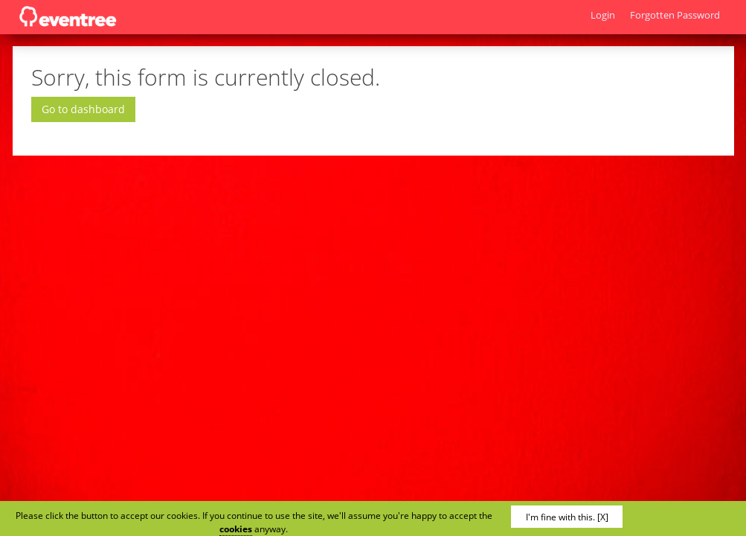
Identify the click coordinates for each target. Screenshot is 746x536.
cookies (235, 529)
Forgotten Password (675, 15)
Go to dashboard (83, 109)
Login (603, 15)
